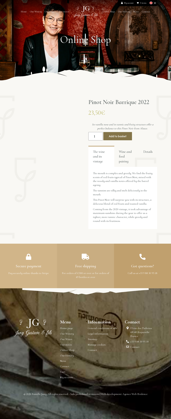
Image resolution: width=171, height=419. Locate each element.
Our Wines (66, 339)
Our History (67, 355)
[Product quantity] (95, 136)
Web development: (111, 394)
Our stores (66, 344)
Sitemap (92, 339)
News (63, 361)
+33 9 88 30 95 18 (139, 341)
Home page (66, 328)
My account (127, 3)
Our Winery (67, 333)
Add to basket (117, 136)
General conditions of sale (102, 328)
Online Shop (67, 350)
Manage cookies (96, 344)
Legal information (98, 333)
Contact (64, 366)
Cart (62, 371)
